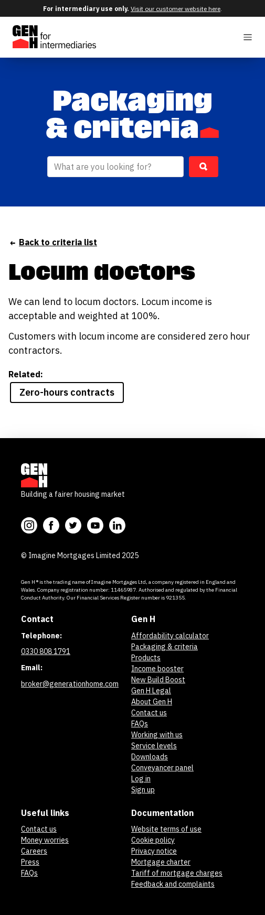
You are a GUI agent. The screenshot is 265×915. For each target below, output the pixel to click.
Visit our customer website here (175, 9)
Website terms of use (166, 829)
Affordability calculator (170, 635)
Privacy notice (154, 851)
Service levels (154, 745)
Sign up (143, 789)
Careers (34, 851)
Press (30, 862)
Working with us (157, 734)
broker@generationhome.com (70, 684)
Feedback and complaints (173, 884)
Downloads (149, 756)
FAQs (139, 723)
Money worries (45, 840)
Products (146, 657)
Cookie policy (153, 840)
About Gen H (151, 701)
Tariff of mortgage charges (176, 873)
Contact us (149, 712)
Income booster (157, 668)
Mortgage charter (160, 862)
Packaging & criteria (164, 646)
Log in (141, 778)
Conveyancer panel (162, 767)
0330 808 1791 (45, 651)
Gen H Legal (151, 690)
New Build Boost (158, 679)
